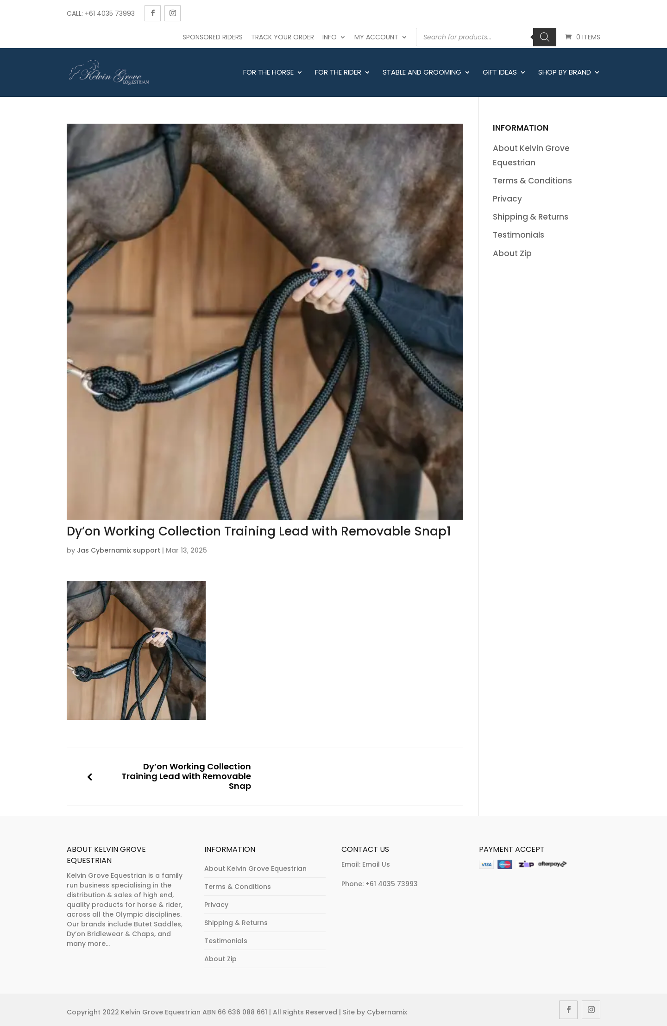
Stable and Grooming (422, 73)
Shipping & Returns (530, 216)
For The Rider (338, 73)
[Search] (544, 37)
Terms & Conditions (532, 180)
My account (376, 37)
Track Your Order (282, 37)
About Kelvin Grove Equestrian (255, 868)
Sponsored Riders (212, 37)
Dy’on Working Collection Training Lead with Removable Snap (186, 776)
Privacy (507, 198)
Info (329, 37)
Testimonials (518, 234)
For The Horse (268, 73)
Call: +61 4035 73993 (101, 13)
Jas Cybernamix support (118, 550)
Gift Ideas (500, 73)
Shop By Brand (564, 73)
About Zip (512, 253)
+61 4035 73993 (391, 883)
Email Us (376, 864)
